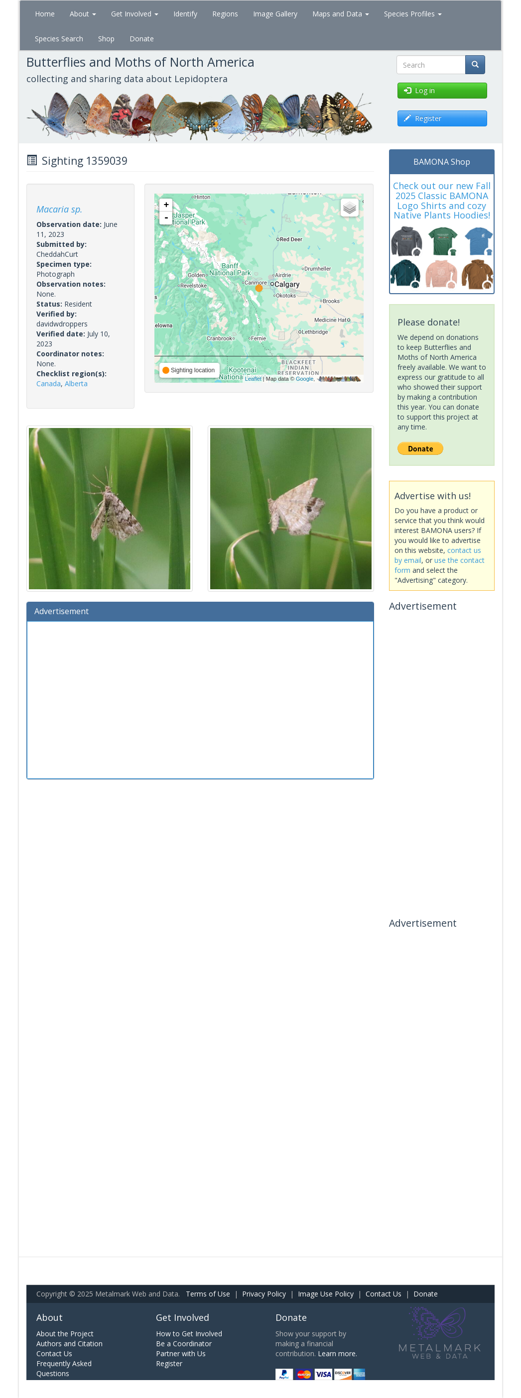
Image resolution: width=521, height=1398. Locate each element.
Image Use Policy (326, 1293)
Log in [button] (419, 90)
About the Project (65, 1333)
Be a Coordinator (184, 1343)
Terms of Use (208, 1293)
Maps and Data (340, 13)
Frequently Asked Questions (64, 1368)
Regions (225, 13)
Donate (142, 38)
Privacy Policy (264, 1293)
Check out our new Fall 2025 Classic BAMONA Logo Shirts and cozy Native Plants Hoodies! (442, 200)
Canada (48, 383)
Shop (106, 38)
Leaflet (253, 379)
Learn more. (337, 1353)
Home (45, 13)
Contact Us (383, 1293)
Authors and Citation (69, 1343)
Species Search (59, 38)
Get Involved (134, 13)
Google (304, 379)
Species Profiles (413, 13)
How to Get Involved (189, 1333)
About (83, 13)
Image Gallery (275, 13)
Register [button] (422, 118)
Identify (185, 13)
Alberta (76, 383)
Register (169, 1363)
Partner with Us (181, 1353)
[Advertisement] (200, 698)
